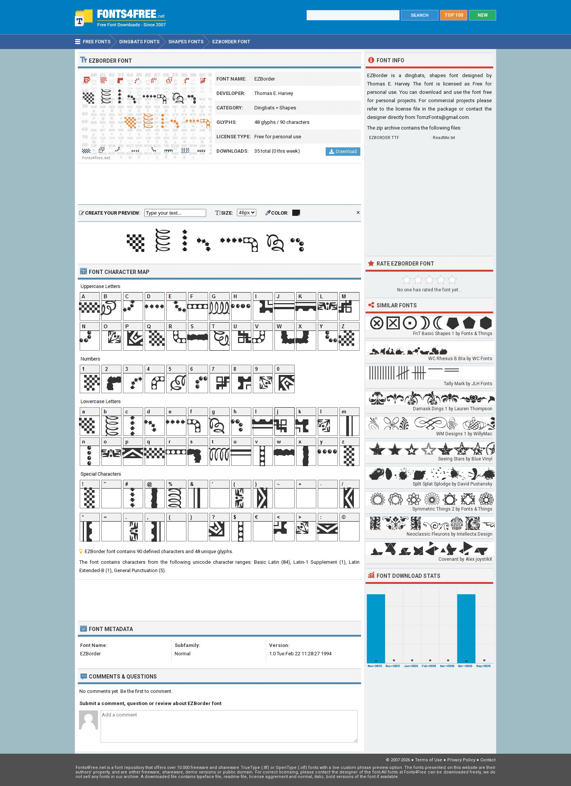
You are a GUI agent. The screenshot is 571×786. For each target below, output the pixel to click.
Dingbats (264, 108)
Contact (487, 760)
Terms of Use (428, 760)
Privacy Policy (461, 760)
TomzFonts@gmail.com (442, 117)
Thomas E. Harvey (273, 93)
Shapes (287, 108)
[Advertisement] (219, 184)
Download (343, 151)
